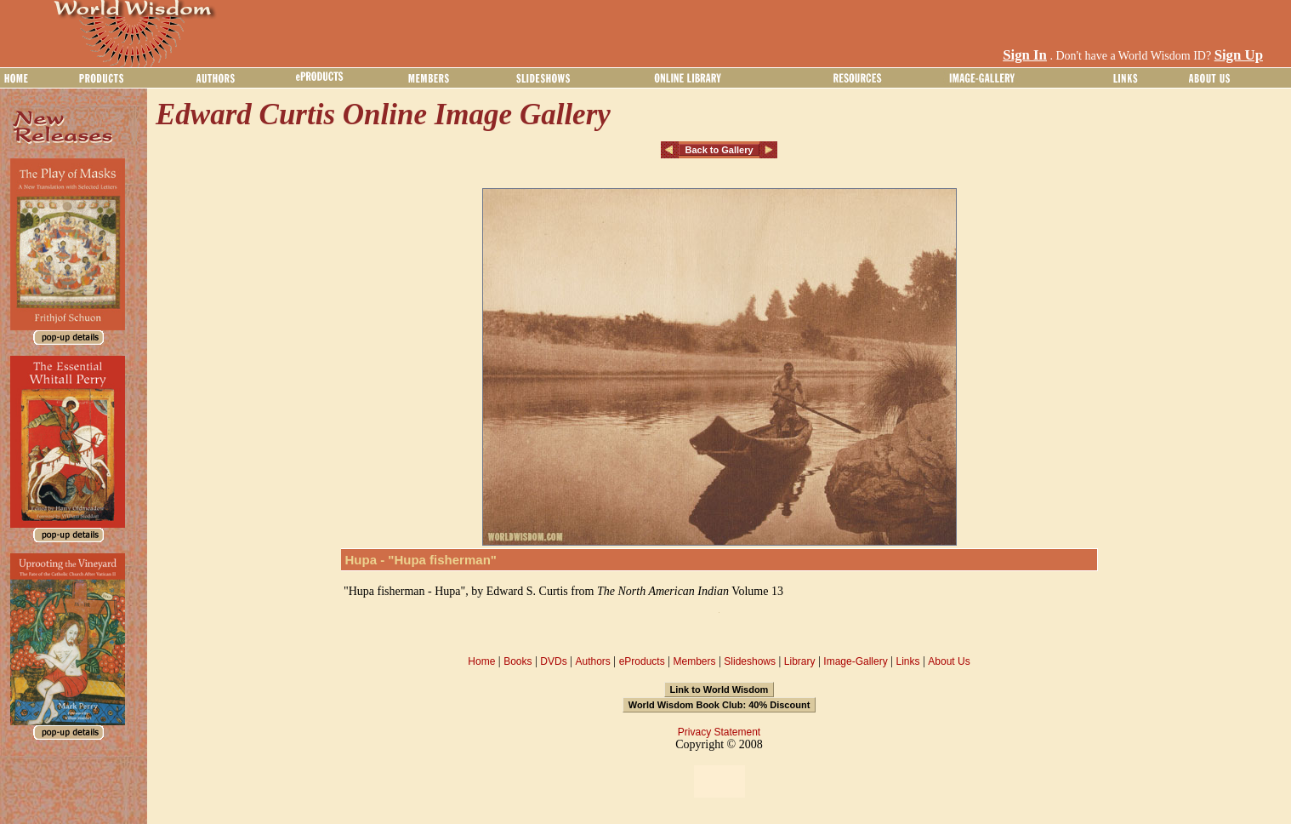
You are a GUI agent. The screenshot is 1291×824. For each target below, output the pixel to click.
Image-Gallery (855, 661)
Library (800, 661)
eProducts (642, 661)
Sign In (1025, 55)
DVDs (553, 661)
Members (694, 661)
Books (517, 661)
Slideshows (750, 661)
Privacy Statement (719, 732)
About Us (949, 661)
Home (481, 661)
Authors (592, 661)
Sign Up (1238, 55)
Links (908, 661)
